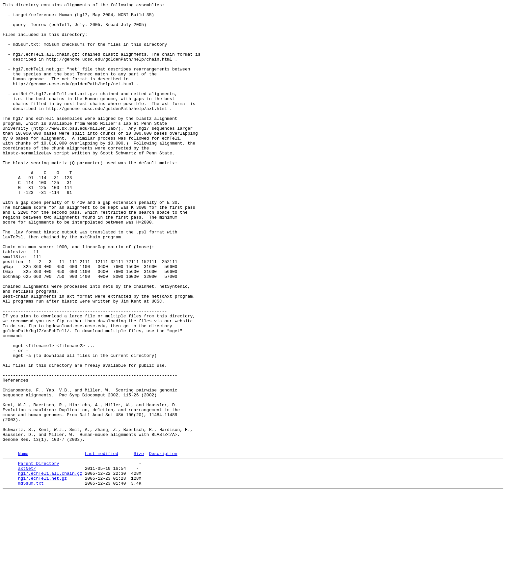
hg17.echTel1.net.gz (42, 572)
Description (163, 543)
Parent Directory (38, 554)
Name (23, 543)
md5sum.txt (31, 578)
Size (139, 543)
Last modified (101, 543)
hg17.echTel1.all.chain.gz (50, 566)
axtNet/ (27, 560)
